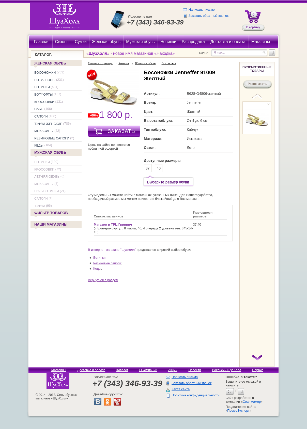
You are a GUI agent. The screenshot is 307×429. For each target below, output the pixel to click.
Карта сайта (181, 389)
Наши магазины (51, 224)
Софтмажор (252, 402)
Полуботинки (46, 191)
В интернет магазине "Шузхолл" (112, 250)
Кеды (38, 146)
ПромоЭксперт (238, 410)
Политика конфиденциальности (196, 395)
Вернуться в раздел (103, 280)
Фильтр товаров (51, 213)
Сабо (38, 109)
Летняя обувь (46, 176)
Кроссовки (44, 102)
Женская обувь (50, 63)
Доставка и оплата (91, 370)
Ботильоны (44, 80)
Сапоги (41, 116)
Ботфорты (43, 94)
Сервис (257, 370)
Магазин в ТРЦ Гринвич (113, 224)
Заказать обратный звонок (208, 16)
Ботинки (42, 87)
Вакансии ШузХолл (226, 370)
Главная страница (100, 63)
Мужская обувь (50, 152)
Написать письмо (202, 9)
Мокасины (43, 131)
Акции (172, 370)
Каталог (123, 63)
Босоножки (45, 72)
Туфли (39, 206)
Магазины (58, 370)
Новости (194, 370)
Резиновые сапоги (51, 138)
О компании (148, 370)
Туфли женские (48, 124)
